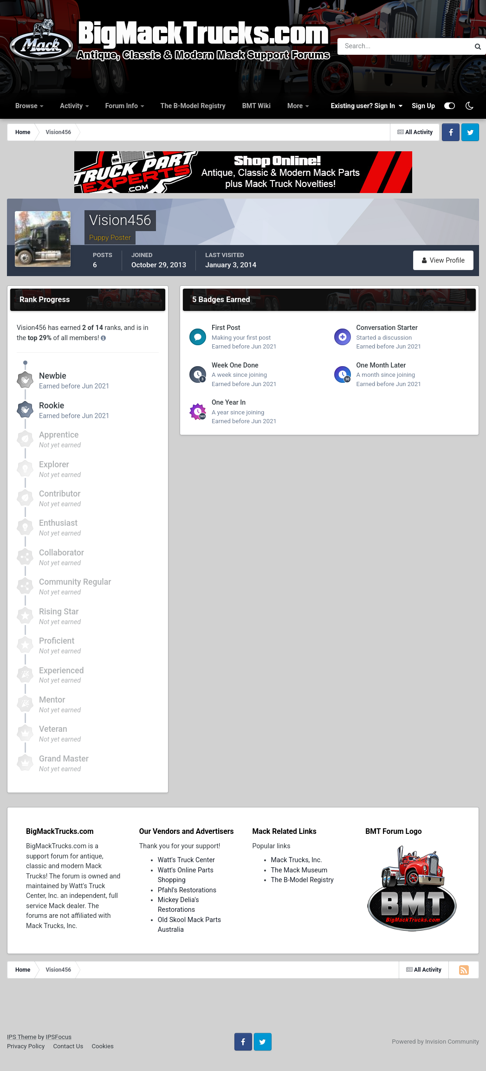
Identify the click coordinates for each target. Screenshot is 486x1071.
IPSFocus (58, 1036)
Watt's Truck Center (186, 860)
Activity (72, 106)
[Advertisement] (243, 1009)
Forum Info (122, 106)
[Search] (372, 46)
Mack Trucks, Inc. (297, 860)
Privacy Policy (26, 1046)
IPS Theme (21, 1036)
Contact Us (68, 1046)
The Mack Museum (299, 870)
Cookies (102, 1046)
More (296, 106)
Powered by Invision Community (435, 1041)
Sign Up (423, 106)
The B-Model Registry (193, 106)
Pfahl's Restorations (187, 890)
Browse (27, 106)
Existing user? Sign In (366, 106)
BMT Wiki (256, 106)
